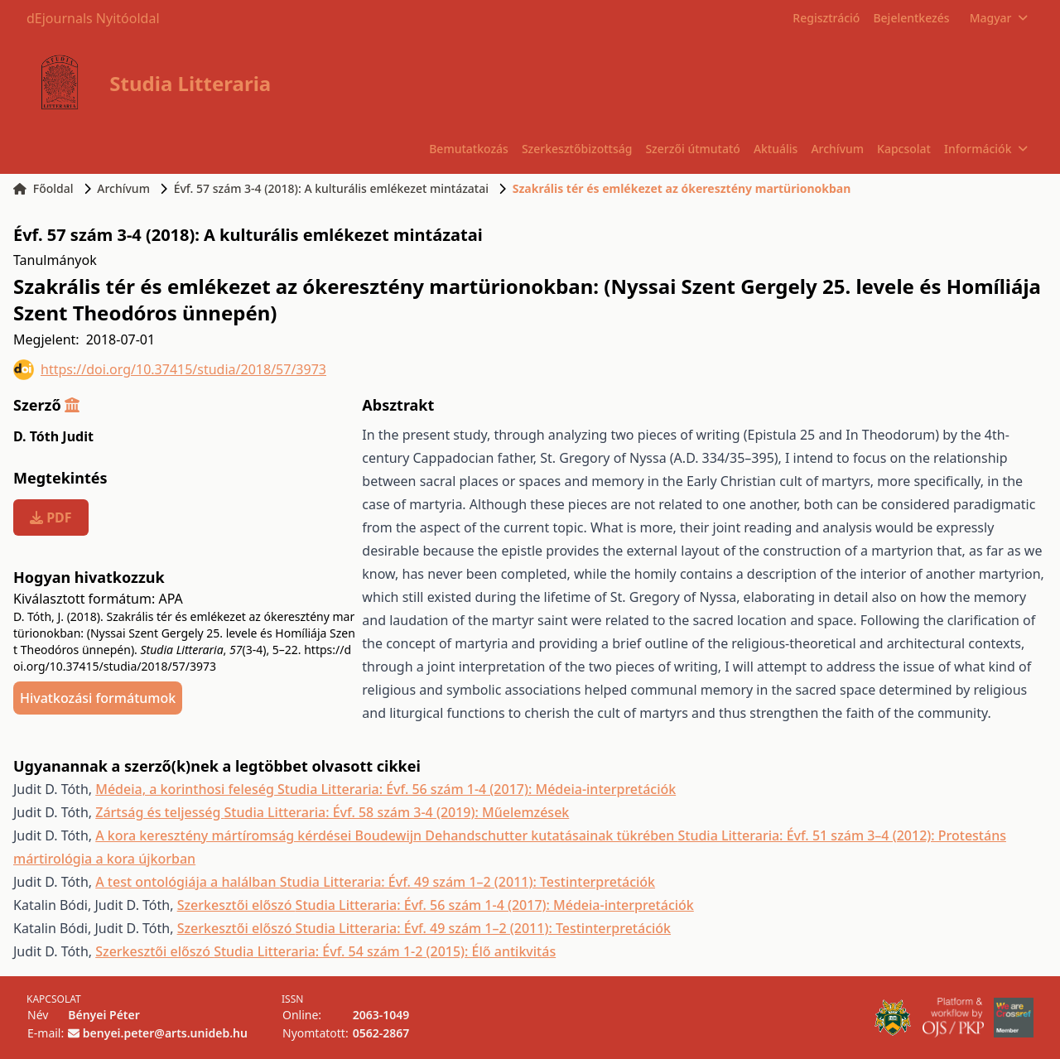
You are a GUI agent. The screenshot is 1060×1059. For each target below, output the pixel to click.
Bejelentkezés (911, 18)
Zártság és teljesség (159, 812)
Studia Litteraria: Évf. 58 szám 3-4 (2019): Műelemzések (397, 812)
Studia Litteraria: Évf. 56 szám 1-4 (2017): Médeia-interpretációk (476, 789)
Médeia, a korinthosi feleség (186, 789)
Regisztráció (826, 18)
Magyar (998, 18)
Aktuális (776, 148)
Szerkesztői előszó (236, 905)
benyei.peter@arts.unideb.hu (165, 1033)
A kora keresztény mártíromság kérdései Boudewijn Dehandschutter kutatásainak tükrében (386, 835)
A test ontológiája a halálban (187, 882)
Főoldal (43, 188)
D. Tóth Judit (53, 436)
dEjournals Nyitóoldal (93, 18)
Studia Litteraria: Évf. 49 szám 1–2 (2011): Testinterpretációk (467, 882)
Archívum (837, 148)
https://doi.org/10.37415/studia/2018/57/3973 (169, 369)
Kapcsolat (904, 148)
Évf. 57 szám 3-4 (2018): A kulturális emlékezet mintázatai (331, 188)
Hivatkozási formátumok (98, 698)
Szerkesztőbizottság (577, 148)
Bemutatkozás (468, 148)
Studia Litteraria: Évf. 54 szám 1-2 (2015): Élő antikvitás (385, 951)
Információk (985, 148)
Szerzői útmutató (692, 148)
